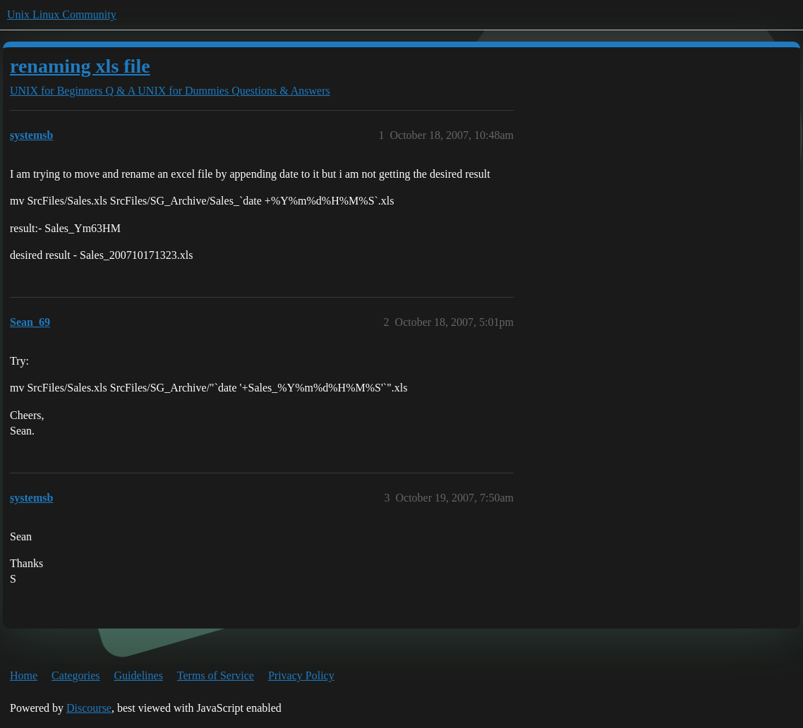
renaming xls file (80, 66)
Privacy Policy (301, 675)
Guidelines (138, 675)
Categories (75, 675)
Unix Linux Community (61, 14)
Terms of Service (215, 675)
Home (23, 675)
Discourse (88, 708)
